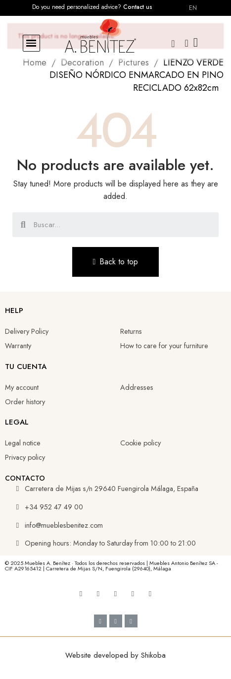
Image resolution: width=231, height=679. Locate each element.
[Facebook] (81, 593)
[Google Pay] (115, 621)
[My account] (187, 43)
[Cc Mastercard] (131, 621)
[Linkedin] (115, 593)
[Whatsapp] (150, 593)
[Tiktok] (133, 593)
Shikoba (153, 655)
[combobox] (116, 224)
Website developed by (103, 655)
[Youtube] (98, 593)
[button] (31, 43)
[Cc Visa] (100, 621)
